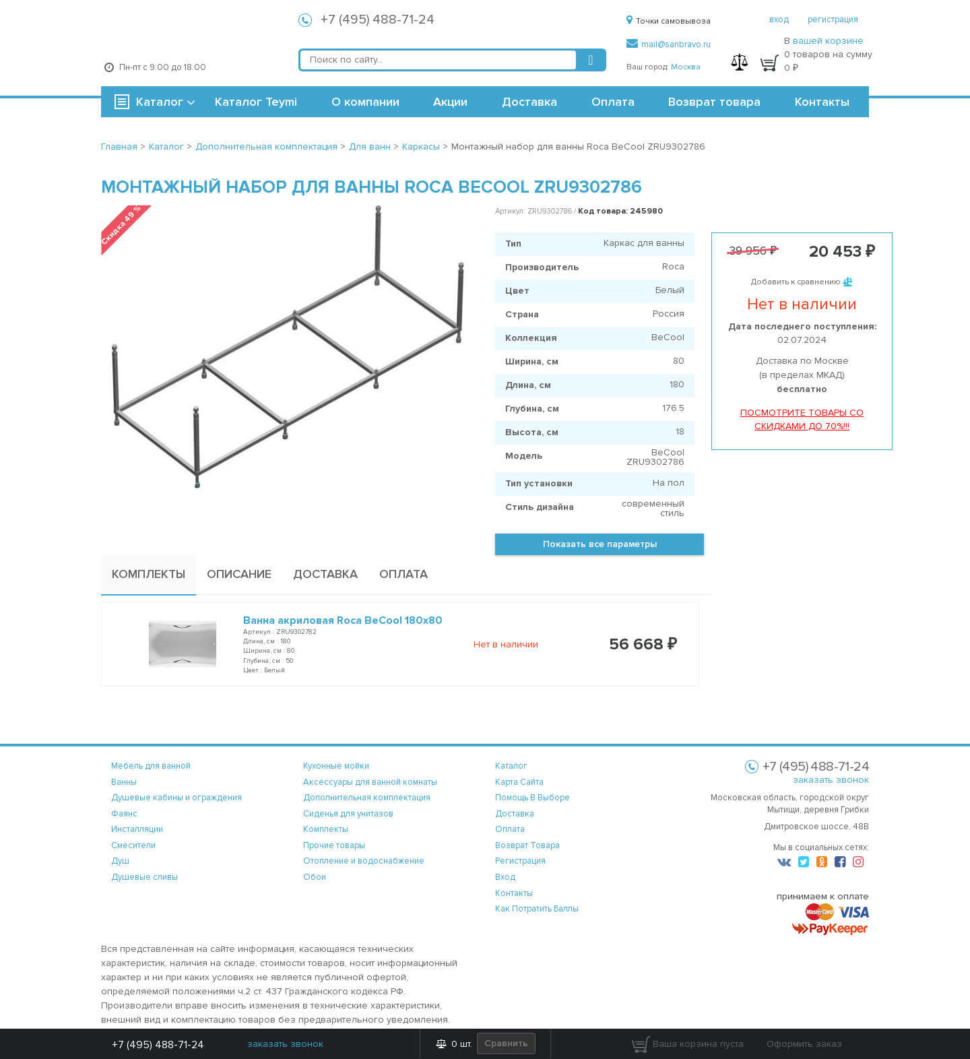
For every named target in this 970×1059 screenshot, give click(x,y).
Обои (314, 877)
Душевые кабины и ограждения (176, 797)
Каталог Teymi (256, 101)
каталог (511, 766)
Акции (450, 101)
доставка (514, 813)
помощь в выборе (532, 797)
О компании (365, 101)
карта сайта (519, 782)
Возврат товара (714, 101)
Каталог (159, 101)
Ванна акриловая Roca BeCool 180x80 (343, 620)
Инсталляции (137, 829)
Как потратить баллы (537, 908)
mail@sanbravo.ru (668, 44)
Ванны (124, 782)
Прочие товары (334, 845)
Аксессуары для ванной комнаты (370, 782)
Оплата (613, 101)
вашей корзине (828, 40)
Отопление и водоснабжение (363, 861)
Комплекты (325, 829)
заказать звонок (831, 779)
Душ (120, 861)
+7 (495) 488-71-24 (377, 19)
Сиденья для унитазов (348, 813)
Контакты (822, 101)
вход (779, 19)
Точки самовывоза (668, 21)
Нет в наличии (506, 644)
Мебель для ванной (151, 766)
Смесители (133, 845)
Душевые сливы (144, 877)
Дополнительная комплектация (366, 797)
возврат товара (527, 845)
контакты (514, 893)
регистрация (833, 19)
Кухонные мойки (336, 766)
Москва (686, 67)
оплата (510, 829)
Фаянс (124, 813)
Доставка (529, 101)
